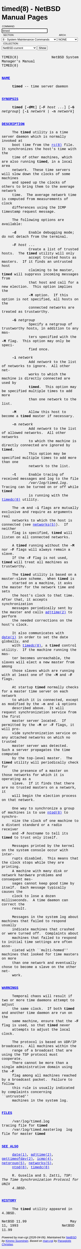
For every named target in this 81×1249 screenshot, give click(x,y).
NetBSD (71, 1237)
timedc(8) (11, 499)
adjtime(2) (55, 612)
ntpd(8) (54, 812)
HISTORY (9, 1200)
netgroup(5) (13, 1163)
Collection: (11, 43)
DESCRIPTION (13, 124)
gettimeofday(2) (17, 1159)
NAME (6, 78)
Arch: (64, 35)
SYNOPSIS (10, 99)
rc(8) (56, 145)
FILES (7, 1113)
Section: (9, 35)
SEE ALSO (10, 1146)
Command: (9, 26)
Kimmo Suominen (17, 1240)
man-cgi (48, 1240)
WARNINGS (10, 988)
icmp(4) (44, 1159)
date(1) (9, 637)
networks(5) (44, 524)
